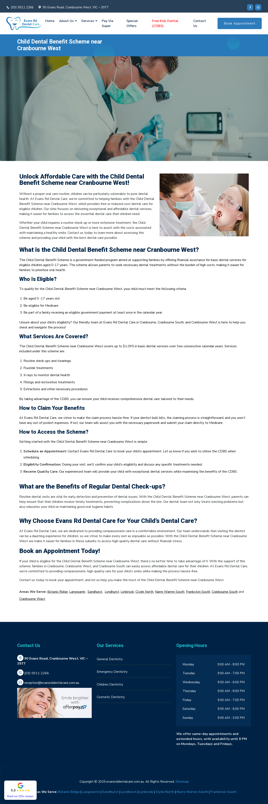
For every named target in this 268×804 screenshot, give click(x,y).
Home (49, 21)
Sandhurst (95, 591)
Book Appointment (239, 23)
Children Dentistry (110, 684)
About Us (66, 21)
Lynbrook (127, 591)
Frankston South (198, 591)
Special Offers (132, 23)
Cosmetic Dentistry (111, 697)
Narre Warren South (169, 591)
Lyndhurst (112, 591)
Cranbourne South (225, 591)
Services (87, 21)
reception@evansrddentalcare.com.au (51, 683)
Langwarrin (77, 591)
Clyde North (144, 591)
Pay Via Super (107, 23)
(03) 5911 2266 (22, 7)
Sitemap (182, 782)
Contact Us (199, 23)
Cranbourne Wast (32, 599)
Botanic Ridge (57, 591)
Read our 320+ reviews (20, 796)
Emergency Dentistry (112, 672)
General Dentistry (110, 659)
